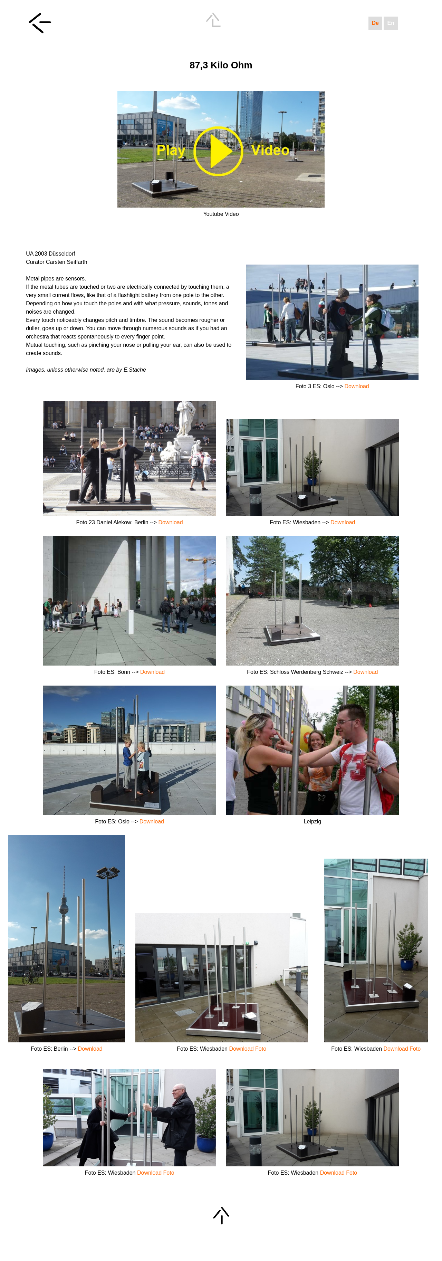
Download (357, 386)
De (375, 23)
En (390, 23)
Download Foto (247, 1049)
